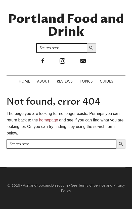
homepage (48, 120)
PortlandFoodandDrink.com (45, 185)
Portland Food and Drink (66, 25)
